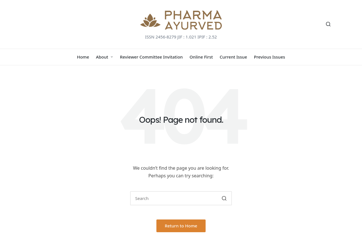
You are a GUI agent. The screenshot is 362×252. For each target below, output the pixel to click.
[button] (224, 198)
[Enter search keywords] (181, 198)
